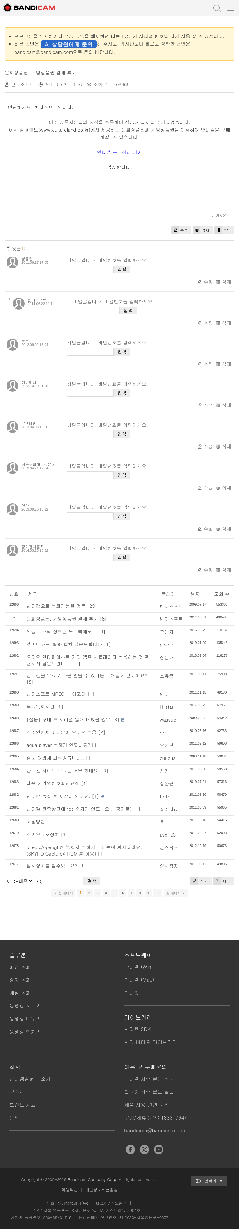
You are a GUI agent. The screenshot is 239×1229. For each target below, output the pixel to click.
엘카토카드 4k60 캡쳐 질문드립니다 (64, 644)
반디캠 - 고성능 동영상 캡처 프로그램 (36, 8)
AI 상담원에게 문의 (69, 44)
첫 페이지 (63, 893)
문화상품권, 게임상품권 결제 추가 (40, 72)
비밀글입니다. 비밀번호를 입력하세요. (107, 260)
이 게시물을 (220, 215)
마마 (164, 796)
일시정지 (169, 865)
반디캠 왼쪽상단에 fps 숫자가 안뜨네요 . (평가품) (79, 808)
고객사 (16, 1091)
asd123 (168, 834)
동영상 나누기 (25, 1018)
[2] (101, 732)
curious (168, 758)
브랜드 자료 (22, 1104)
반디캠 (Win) (138, 966)
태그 (222, 881)
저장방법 (35, 821)
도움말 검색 (216, 8)
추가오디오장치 (42, 834)
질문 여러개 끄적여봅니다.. (55, 757)
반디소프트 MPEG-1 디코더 (56, 693)
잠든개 (167, 657)
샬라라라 (169, 809)
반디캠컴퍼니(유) (72, 1203)
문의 (14, 1117)
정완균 (167, 783)
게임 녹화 (20, 992)
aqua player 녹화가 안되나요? (58, 745)
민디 (164, 694)
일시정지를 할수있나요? (51, 865)
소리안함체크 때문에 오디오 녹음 (61, 732)
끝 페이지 (175, 893)
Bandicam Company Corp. (93, 1179)
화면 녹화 (20, 966)
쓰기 (199, 881)
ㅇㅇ (164, 732)
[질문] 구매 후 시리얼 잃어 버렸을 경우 (68, 719)
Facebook (130, 1149)
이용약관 (70, 1190)
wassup (168, 719)
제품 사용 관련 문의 (146, 1104)
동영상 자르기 (25, 1005)
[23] (92, 605)
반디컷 (131, 992)
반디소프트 (171, 606)
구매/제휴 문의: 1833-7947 (155, 1117)
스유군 (167, 675)
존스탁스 (169, 847)
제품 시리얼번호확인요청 (52, 783)
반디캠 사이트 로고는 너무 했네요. (63, 770)
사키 (164, 770)
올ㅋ (25, 340)
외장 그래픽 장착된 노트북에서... (61, 631)
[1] (107, 644)
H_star (166, 706)
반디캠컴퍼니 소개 (30, 1078)
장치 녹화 (20, 979)
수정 (179, 230)
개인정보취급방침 (101, 1190)
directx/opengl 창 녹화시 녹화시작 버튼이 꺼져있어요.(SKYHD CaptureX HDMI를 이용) (84, 850)
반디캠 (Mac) (139, 979)
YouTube (158, 1149)
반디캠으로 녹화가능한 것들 (56, 605)
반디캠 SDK (137, 1029)
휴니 (164, 822)
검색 (91, 880)
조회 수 (222, 593)
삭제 (201, 230)
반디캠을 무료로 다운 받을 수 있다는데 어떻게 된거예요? (86, 675)
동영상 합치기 (25, 1031)
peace (166, 644)
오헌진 (167, 745)
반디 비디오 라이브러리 (150, 1042)
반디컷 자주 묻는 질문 (149, 1091)
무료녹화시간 (40, 706)
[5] (30, 682)
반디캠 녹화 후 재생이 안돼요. (58, 796)
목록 (222, 230)
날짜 (195, 593)
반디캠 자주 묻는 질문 (149, 1078)
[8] (103, 618)
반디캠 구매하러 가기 (119, 152)
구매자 (167, 631)
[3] (116, 719)
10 (157, 893)
